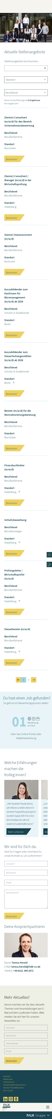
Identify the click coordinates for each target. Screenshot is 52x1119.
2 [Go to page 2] (28, 680)
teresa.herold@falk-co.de (25, 966)
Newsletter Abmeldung (13, 1088)
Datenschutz (9, 1082)
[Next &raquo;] (33, 680)
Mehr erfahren (16, 832)
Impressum (7, 1079)
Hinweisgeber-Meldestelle (14, 1085)
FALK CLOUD (8, 1090)
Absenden (11, 916)
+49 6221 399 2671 (23, 970)
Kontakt (7, 1076)
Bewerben (11, 159)
